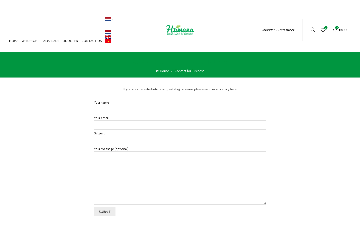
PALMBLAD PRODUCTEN (60, 41)
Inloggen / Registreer (278, 30)
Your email (180, 120)
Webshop (29, 41)
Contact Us (92, 41)
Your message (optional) (180, 175)
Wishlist (325, 28)
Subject (180, 136)
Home (13, 41)
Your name (180, 105)
